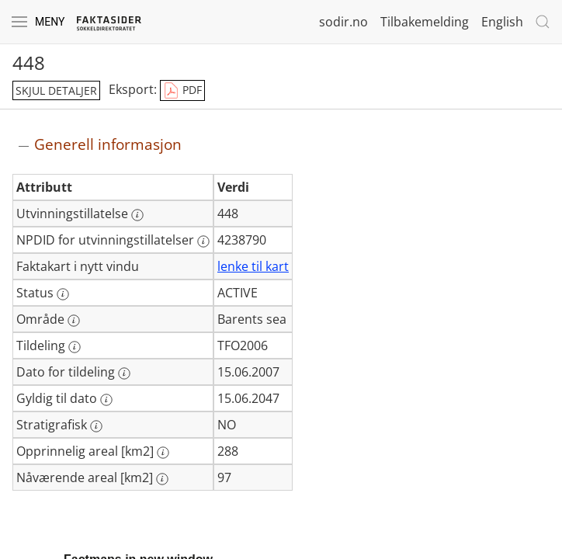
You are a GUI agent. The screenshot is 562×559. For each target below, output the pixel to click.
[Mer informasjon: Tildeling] (74, 347)
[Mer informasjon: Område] (74, 320)
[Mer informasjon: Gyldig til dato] (106, 400)
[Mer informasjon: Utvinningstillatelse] (137, 215)
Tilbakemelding (424, 21)
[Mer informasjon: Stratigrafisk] (96, 426)
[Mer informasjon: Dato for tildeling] (124, 373)
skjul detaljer (56, 90)
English (502, 21)
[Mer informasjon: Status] (63, 294)
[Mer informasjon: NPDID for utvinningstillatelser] (203, 241)
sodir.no (343, 21)
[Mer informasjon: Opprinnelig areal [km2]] (163, 452)
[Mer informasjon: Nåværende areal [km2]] (162, 479)
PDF (182, 90)
